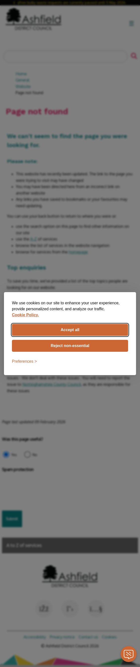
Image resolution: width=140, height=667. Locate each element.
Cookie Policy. (25, 315)
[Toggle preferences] (24, 361)
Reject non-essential (70, 346)
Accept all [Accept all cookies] (70, 330)
